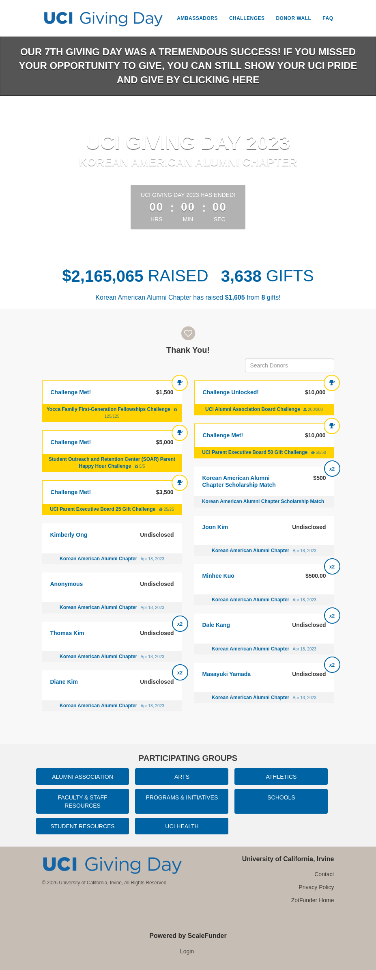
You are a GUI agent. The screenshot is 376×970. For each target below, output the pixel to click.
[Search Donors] (289, 365)
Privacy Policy (316, 887)
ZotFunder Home (312, 900)
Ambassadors (197, 18)
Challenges (247, 18)
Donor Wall (293, 18)
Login (187, 951)
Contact (324, 874)
